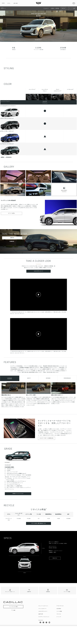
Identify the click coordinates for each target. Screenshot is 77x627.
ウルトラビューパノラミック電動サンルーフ (16, 473)
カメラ (12, 479)
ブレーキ (7, 476)
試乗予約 (29, 591)
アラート (19, 475)
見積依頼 (48, 591)
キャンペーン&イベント (10, 591)
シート (28, 478)
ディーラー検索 (67, 591)
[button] (16, 473)
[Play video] (38, 295)
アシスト (24, 476)
